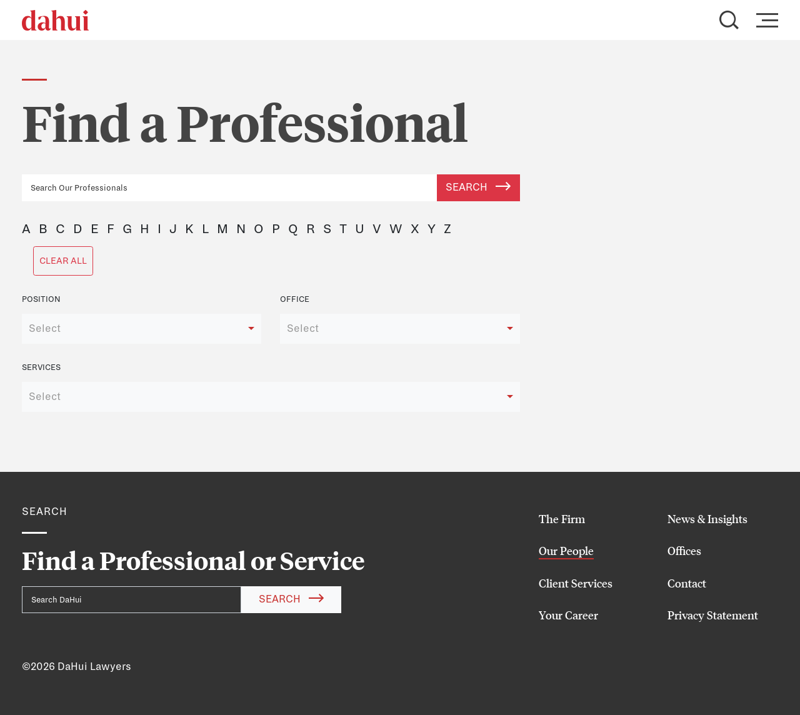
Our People (566, 550)
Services (41, 367)
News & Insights (708, 518)
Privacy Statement (713, 615)
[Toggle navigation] (763, 20)
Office (294, 299)
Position (41, 299)
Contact (687, 583)
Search (478, 187)
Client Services (575, 583)
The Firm (562, 518)
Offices (684, 550)
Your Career (568, 615)
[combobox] (141, 329)
